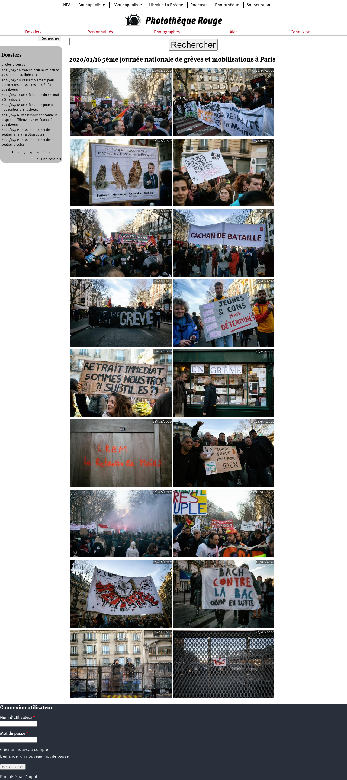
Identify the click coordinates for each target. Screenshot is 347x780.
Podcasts (199, 5)
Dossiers (33, 32)
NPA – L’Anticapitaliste (84, 5)
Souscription (258, 5)
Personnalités (100, 32)
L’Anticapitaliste (127, 5)
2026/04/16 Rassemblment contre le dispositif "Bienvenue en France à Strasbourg (29, 120)
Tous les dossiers (48, 159)
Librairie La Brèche (166, 5)
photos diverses (13, 64)
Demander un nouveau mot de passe (34, 757)
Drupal (31, 777)
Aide (234, 32)
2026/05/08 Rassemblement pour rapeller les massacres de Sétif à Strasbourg (27, 85)
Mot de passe (14, 734)
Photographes (167, 32)
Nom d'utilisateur (17, 718)
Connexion (300, 32)
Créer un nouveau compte (24, 750)
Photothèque (227, 5)
